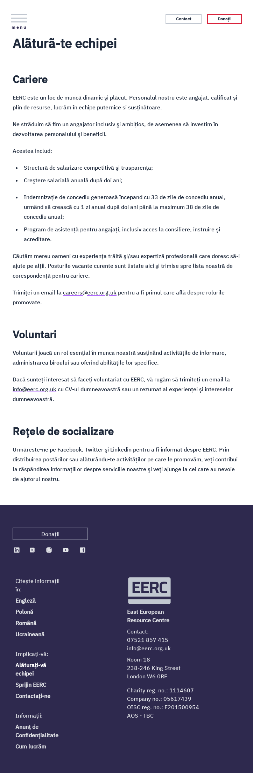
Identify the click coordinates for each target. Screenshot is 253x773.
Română (25, 622)
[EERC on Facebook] (82, 550)
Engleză (25, 600)
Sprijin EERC (30, 684)
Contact (183, 18)
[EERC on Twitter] (32, 550)
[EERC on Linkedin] (16, 550)
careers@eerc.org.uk (90, 292)
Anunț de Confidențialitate (36, 731)
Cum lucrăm (30, 746)
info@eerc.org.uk (34, 389)
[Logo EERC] (150, 591)
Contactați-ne (32, 695)
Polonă (24, 611)
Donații (224, 18)
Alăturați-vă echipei (30, 669)
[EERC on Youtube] (65, 550)
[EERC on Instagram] (49, 550)
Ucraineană (29, 634)
